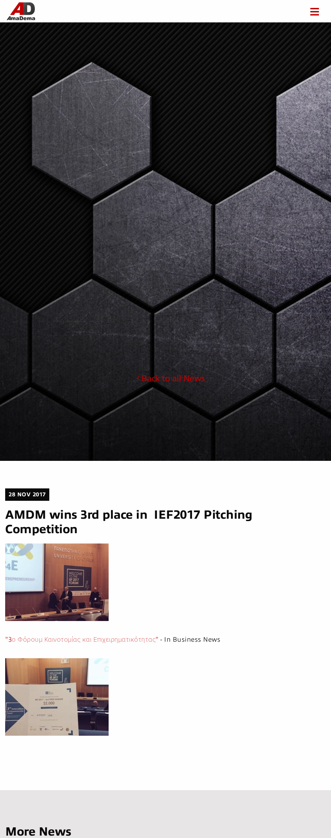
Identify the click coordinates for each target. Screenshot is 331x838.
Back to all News (171, 378)
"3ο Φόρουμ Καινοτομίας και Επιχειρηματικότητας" (82, 639)
